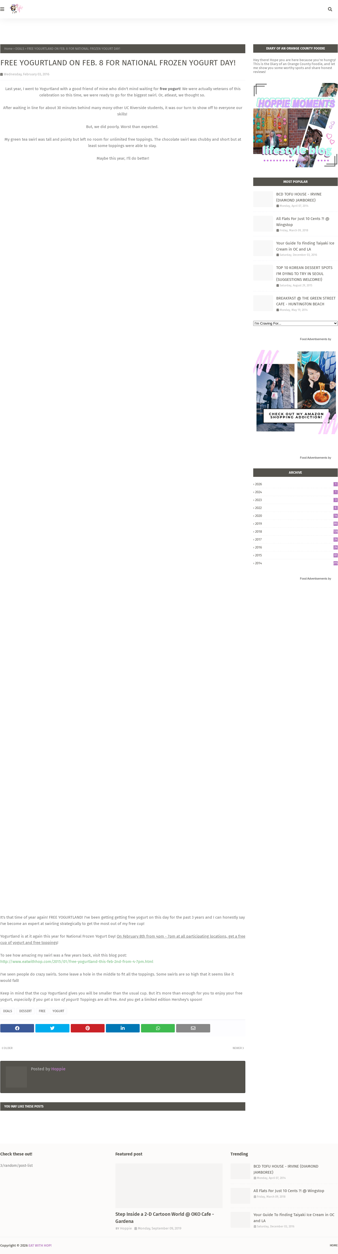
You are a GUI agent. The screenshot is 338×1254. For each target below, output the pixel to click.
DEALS (19, 49)
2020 (296, 516)
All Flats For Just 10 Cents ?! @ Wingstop (302, 221)
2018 (296, 531)
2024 (296, 492)
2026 (296, 484)
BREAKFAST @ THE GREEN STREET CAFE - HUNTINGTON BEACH (306, 301)
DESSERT (25, 1011)
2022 (296, 508)
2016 (296, 547)
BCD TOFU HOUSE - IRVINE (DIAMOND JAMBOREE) (299, 197)
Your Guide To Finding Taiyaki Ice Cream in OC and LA (305, 246)
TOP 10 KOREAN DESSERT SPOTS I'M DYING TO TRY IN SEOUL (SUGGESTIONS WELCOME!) (304, 273)
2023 (296, 500)
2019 (296, 524)
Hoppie (57, 1068)
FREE (42, 1011)
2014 (296, 563)
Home (8, 49)
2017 (296, 539)
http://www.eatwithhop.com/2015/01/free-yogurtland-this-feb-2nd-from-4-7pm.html (76, 961)
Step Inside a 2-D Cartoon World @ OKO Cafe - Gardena (164, 1217)
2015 (296, 555)
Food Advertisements (313, 339)
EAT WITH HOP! (40, 1245)
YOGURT (58, 1011)
